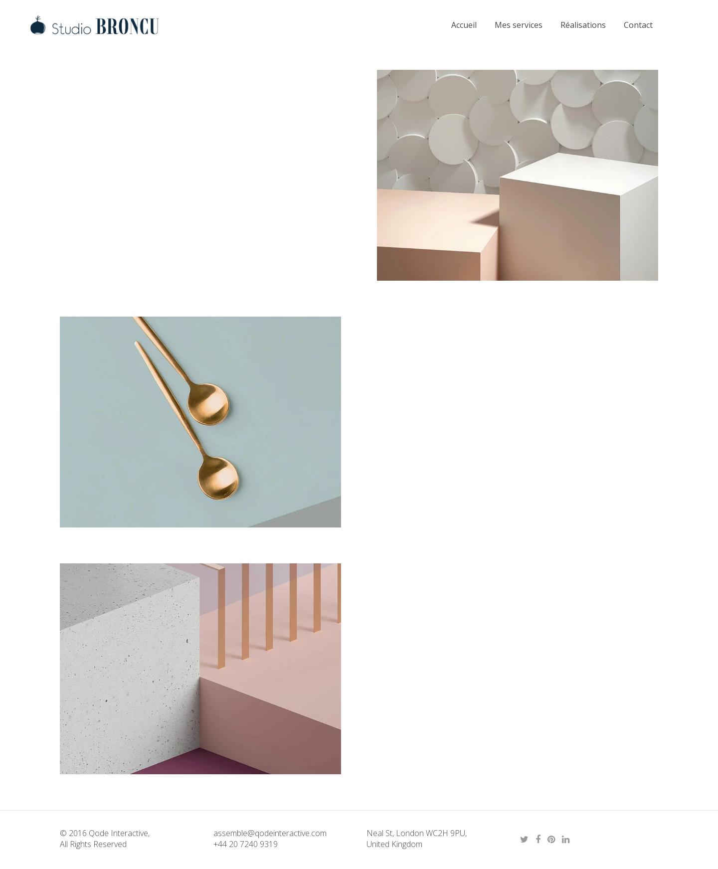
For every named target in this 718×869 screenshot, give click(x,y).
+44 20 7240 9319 (245, 844)
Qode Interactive (117, 833)
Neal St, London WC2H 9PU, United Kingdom (416, 839)
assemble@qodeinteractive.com (270, 833)
